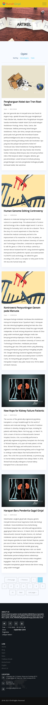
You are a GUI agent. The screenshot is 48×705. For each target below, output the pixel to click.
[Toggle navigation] (44, 4)
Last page (32, 592)
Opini (5, 109)
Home (4, 647)
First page (11, 580)
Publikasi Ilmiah (7, 659)
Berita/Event (6, 662)
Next (20, 592)
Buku (3, 656)
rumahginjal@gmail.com (13, 688)
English (4, 665)
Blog (3, 650)
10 (12, 592)
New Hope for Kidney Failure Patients (24, 410)
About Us (5, 668)
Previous (24, 580)
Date (32, 58)
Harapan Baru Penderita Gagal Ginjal (24, 510)
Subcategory (24, 58)
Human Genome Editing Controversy (23, 210)
